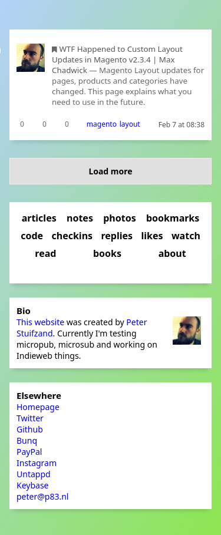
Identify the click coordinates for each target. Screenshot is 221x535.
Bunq (27, 440)
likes (152, 235)
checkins (72, 235)
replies (117, 235)
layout (130, 124)
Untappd (34, 474)
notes (80, 218)
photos (119, 218)
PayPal (29, 451)
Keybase (33, 485)
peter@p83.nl (42, 496)
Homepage (38, 406)
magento (102, 124)
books (107, 253)
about (172, 253)
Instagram (37, 462)
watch (185, 235)
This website (40, 322)
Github (30, 429)
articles (39, 218)
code (32, 235)
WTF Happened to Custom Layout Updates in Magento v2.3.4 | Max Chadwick (117, 59)
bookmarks (172, 218)
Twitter (30, 418)
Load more (110, 171)
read (45, 253)
